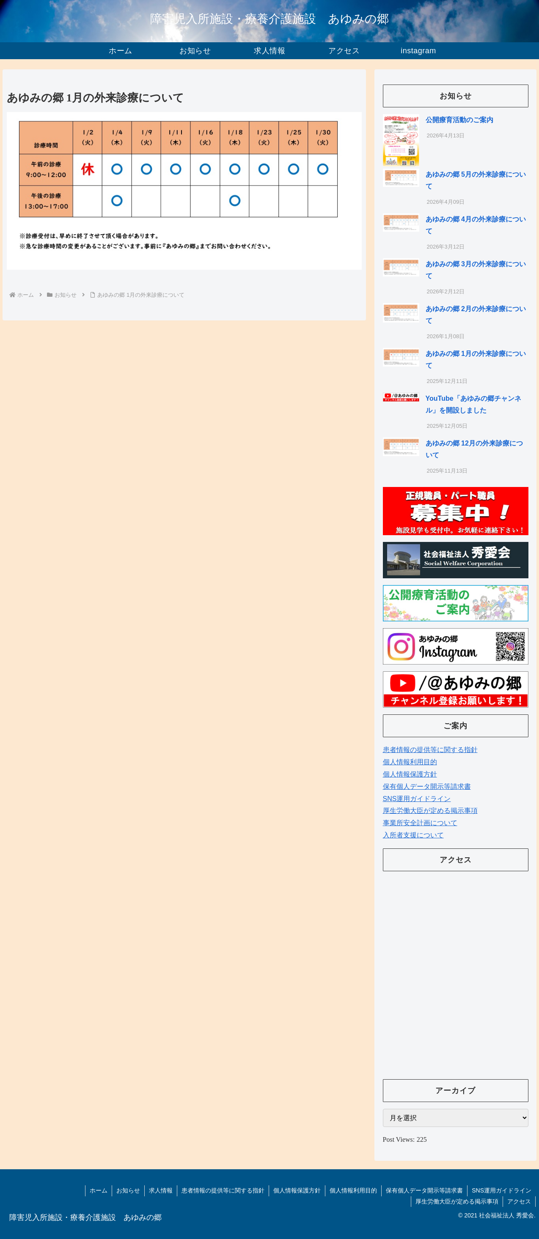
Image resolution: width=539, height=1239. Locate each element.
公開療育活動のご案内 (459, 119)
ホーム (98, 1190)
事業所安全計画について (420, 822)
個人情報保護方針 (410, 774)
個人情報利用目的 (410, 762)
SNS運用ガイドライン (417, 798)
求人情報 (161, 1190)
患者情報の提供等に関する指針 (430, 749)
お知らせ (128, 1190)
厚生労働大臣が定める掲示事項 (430, 810)
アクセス (519, 1201)
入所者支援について (413, 835)
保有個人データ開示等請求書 (427, 786)
